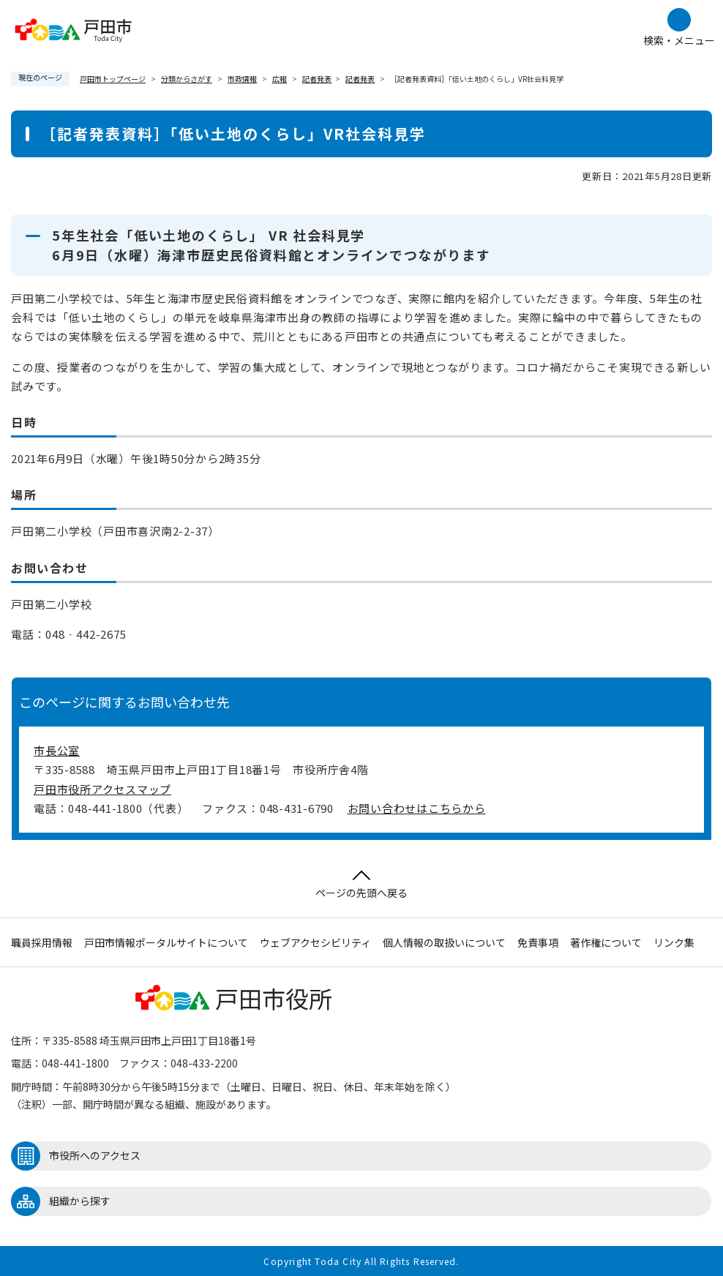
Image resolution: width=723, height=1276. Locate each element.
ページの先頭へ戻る (361, 885)
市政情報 (242, 78)
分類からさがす (186, 78)
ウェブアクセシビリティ (315, 942)
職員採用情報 (41, 942)
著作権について (606, 942)
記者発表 (316, 78)
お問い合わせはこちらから (417, 808)
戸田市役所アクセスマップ (102, 789)
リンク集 (673, 942)
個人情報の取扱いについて (444, 942)
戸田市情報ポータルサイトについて (166, 942)
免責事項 (537, 942)
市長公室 (57, 750)
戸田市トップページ (113, 78)
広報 (279, 78)
